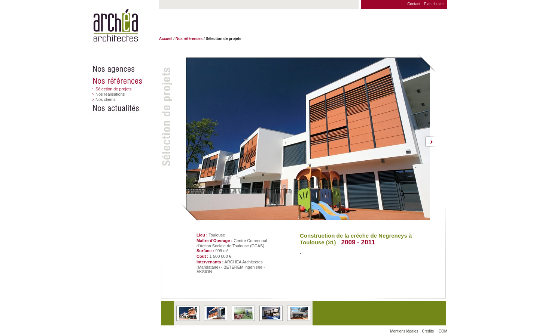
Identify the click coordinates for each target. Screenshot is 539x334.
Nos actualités (125, 108)
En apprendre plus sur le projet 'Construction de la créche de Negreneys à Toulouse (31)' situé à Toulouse (188, 313)
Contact (413, 4)
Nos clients (105, 99)
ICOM (442, 331)
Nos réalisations (110, 94)
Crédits (428, 331)
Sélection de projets (113, 89)
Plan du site (434, 4)
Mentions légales (404, 331)
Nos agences (125, 69)
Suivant (431, 141)
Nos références (125, 81)
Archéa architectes (115, 25)
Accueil (166, 39)
